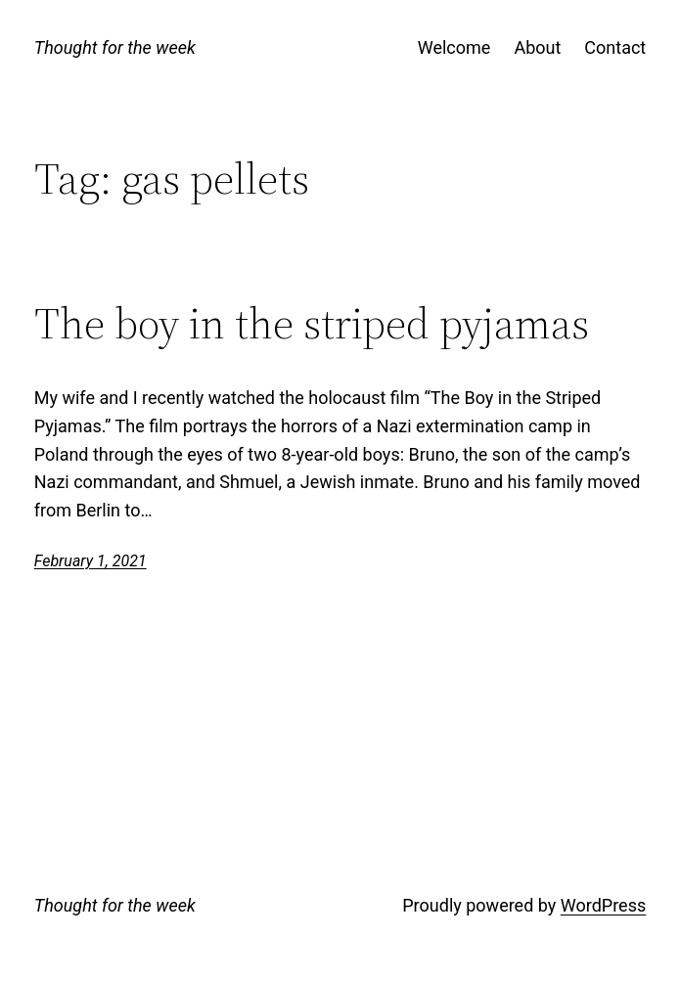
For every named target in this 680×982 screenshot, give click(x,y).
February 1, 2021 (90, 561)
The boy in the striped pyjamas (311, 324)
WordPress (603, 905)
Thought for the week (115, 47)
